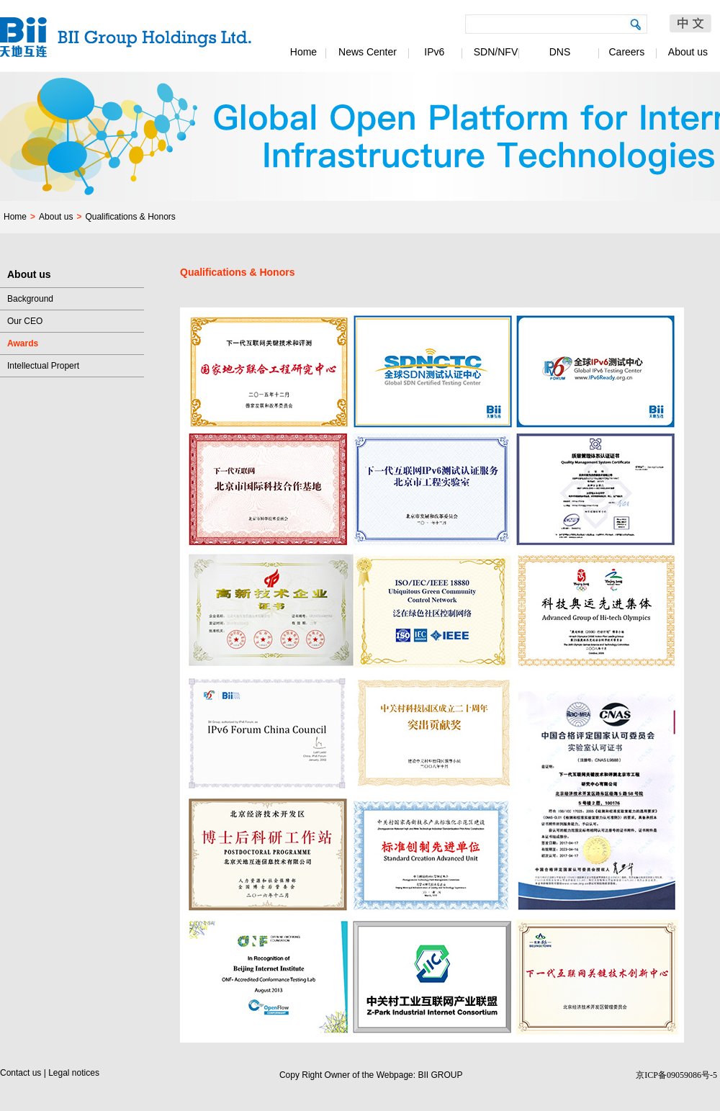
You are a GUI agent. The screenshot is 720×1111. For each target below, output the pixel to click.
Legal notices (73, 1073)
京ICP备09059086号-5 (676, 1075)
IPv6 (432, 52)
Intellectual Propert (43, 366)
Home (303, 52)
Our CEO (24, 321)
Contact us (20, 1073)
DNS (560, 52)
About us (688, 52)
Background (30, 299)
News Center (367, 52)
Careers (624, 52)
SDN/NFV (496, 52)
